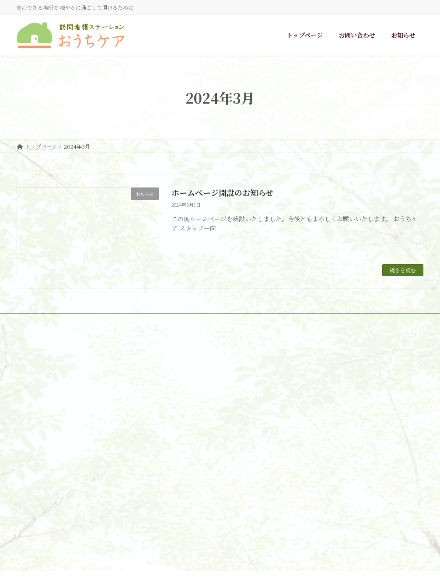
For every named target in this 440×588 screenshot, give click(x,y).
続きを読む (403, 270)
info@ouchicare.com (117, 488)
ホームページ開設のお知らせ (222, 192)
